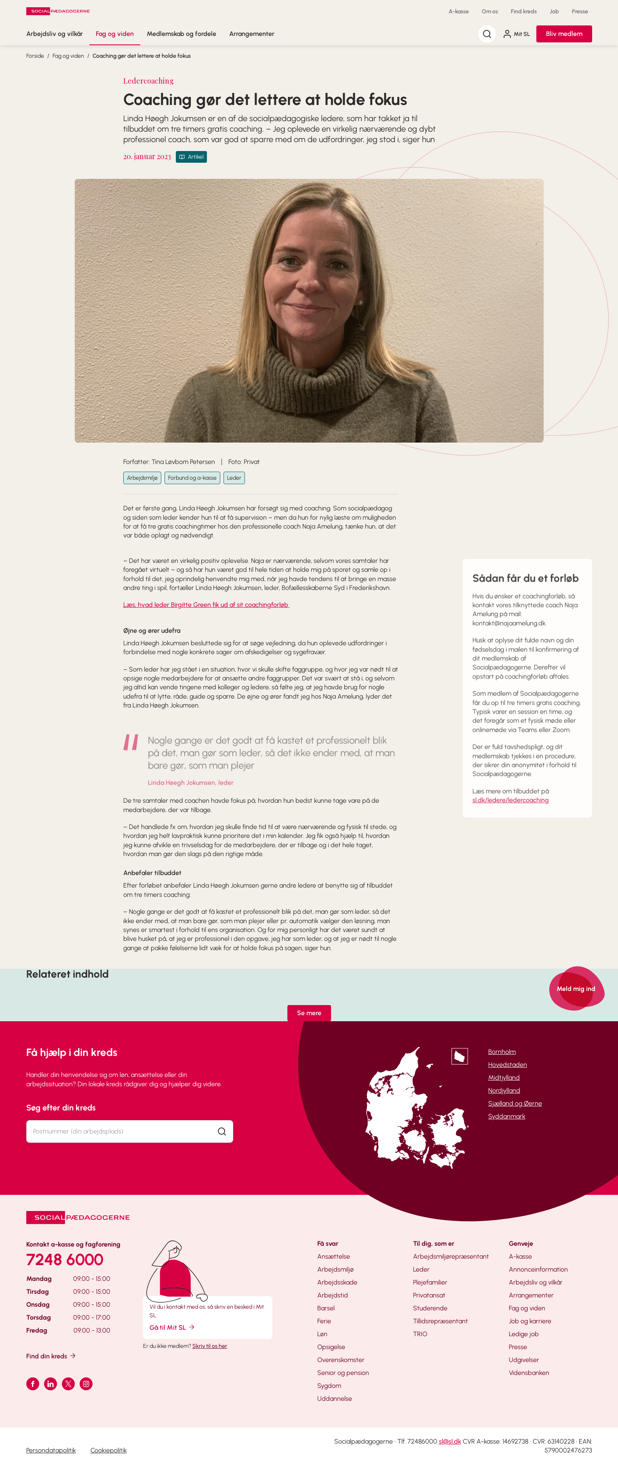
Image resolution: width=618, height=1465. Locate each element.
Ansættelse (333, 1256)
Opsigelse (331, 1347)
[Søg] (487, 34)
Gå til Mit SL (173, 1327)
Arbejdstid (332, 1295)
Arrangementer (251, 34)
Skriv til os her (209, 1346)
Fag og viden (115, 34)
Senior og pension (343, 1373)
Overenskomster (341, 1360)
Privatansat (429, 1295)
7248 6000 (64, 1259)
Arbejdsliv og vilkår (54, 34)
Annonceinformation (538, 1269)
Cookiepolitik (109, 1450)
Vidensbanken (529, 1373)
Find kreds (524, 11)
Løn (322, 1334)
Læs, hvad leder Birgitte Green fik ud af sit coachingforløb (206, 605)
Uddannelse (334, 1398)
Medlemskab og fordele (181, 34)
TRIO (420, 1334)
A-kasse (459, 11)
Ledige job (524, 1334)
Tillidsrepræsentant (440, 1321)
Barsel (326, 1308)
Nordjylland (504, 1090)
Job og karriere (530, 1321)
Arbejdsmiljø (142, 477)
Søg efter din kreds (61, 1107)
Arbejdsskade (337, 1282)
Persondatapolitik (51, 1450)
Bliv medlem (564, 34)
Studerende (430, 1308)
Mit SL (516, 34)
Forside (35, 55)
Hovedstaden (507, 1064)
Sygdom (329, 1385)
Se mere (309, 1013)
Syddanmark (506, 1116)
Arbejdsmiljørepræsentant (451, 1256)
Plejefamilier (430, 1282)
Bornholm (502, 1052)
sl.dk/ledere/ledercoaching (510, 809)
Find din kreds (51, 1356)
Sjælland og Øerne (515, 1103)
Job (554, 11)
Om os (490, 11)
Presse (580, 11)
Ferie (324, 1321)
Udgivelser (524, 1360)
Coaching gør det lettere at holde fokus (142, 55)
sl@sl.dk (450, 1441)
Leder (234, 477)
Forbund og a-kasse (192, 477)
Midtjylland (504, 1077)
